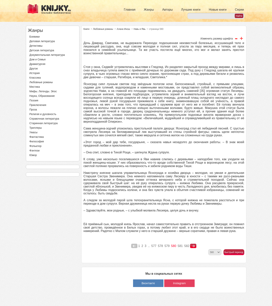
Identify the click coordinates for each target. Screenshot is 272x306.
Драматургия (37, 63)
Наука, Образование (42, 95)
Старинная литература (43, 123)
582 (187, 246)
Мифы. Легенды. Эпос (43, 91)
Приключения (37, 104)
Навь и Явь (140, 29)
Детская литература (41, 50)
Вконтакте (148, 283)
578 (160, 246)
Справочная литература (44, 118)
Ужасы (33, 132)
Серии (239, 9)
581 (180, 246)
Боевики (34, 36)
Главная (130, 9)
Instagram (179, 283)
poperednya (134, 246)
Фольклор (35, 145)
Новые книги (217, 9)
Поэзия (33, 100)
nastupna (193, 246)
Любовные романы (41, 82)
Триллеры (35, 127)
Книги (86, 29)
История (34, 73)
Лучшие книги (191, 9)
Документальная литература (47, 54)
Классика (35, 77)
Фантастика (36, 136)
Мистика (34, 86)
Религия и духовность (42, 114)
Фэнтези (34, 150)
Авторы (167, 9)
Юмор (33, 155)
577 (153, 246)
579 (167, 246)
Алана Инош (123, 29)
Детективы (36, 45)
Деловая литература (42, 41)
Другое (33, 68)
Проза (33, 109)
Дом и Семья (37, 59)
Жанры (149, 9)
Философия (36, 141)
